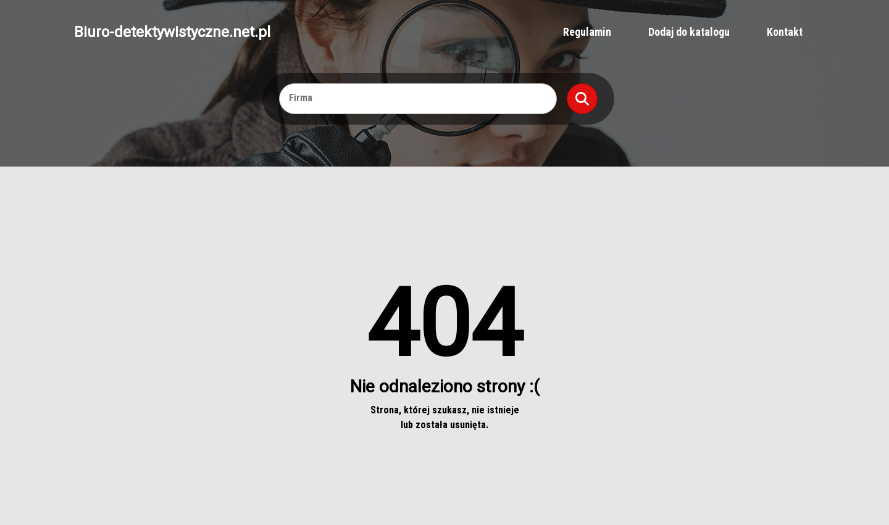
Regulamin (587, 31)
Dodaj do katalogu (689, 31)
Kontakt (785, 31)
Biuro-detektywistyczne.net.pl (172, 32)
